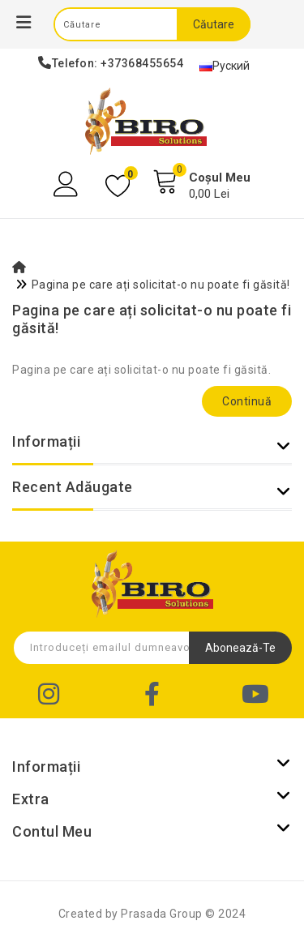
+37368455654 (142, 63)
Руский (224, 65)
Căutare (213, 24)
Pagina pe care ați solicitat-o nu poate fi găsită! (161, 284)
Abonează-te (240, 647)
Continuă (247, 401)
